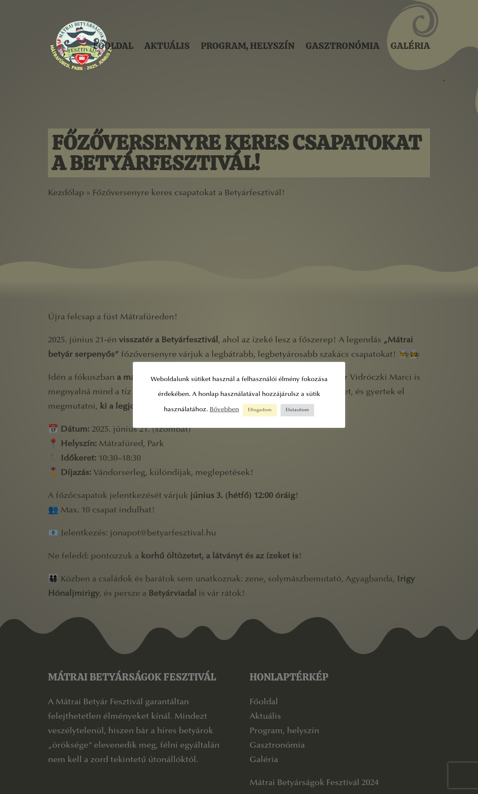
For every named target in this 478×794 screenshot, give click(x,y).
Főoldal (113, 46)
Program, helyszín (248, 46)
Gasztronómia (343, 46)
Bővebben (224, 410)
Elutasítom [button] (297, 410)
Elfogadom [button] (260, 410)
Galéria (410, 46)
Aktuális (167, 46)
